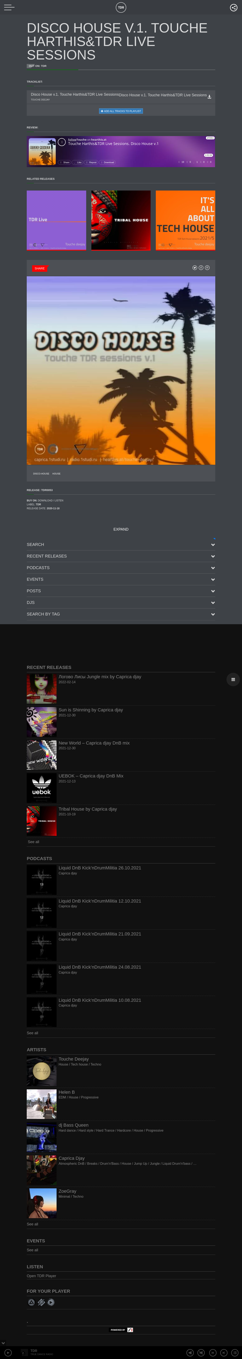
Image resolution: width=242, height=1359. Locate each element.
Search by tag (43, 614)
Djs (31, 602)
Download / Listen (50, 500)
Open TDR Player (41, 1276)
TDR (33, 1351)
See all (33, 842)
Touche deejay (40, 99)
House (56, 473)
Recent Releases (47, 556)
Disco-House (41, 473)
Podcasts (38, 567)
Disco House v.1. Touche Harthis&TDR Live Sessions (163, 95)
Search (35, 544)
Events (35, 579)
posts (34, 591)
